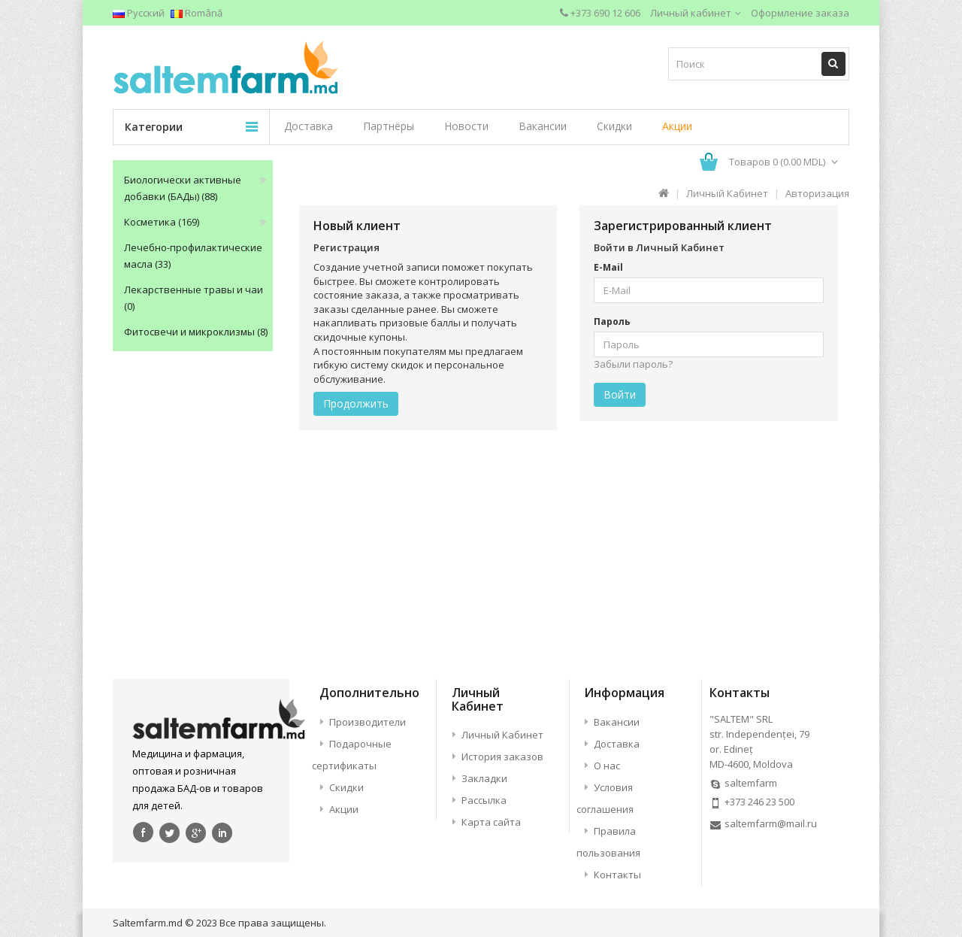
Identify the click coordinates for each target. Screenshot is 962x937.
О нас (607, 765)
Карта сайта (491, 822)
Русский (139, 13)
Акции (677, 126)
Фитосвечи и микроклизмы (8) (196, 331)
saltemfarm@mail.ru (771, 823)
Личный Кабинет (727, 193)
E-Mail (608, 267)
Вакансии (543, 126)
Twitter (170, 831)
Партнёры (388, 126)
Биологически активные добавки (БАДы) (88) (182, 188)
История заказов (502, 756)
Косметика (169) (161, 222)
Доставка (308, 126)
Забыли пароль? (633, 364)
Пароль (612, 321)
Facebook (143, 831)
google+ (196, 831)
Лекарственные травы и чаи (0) (193, 298)
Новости (466, 126)
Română (196, 13)
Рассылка (484, 800)
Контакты (617, 874)
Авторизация (817, 193)
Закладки (484, 778)
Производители (367, 722)
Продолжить (356, 403)
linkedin (222, 831)
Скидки (614, 126)
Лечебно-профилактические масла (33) (193, 256)
